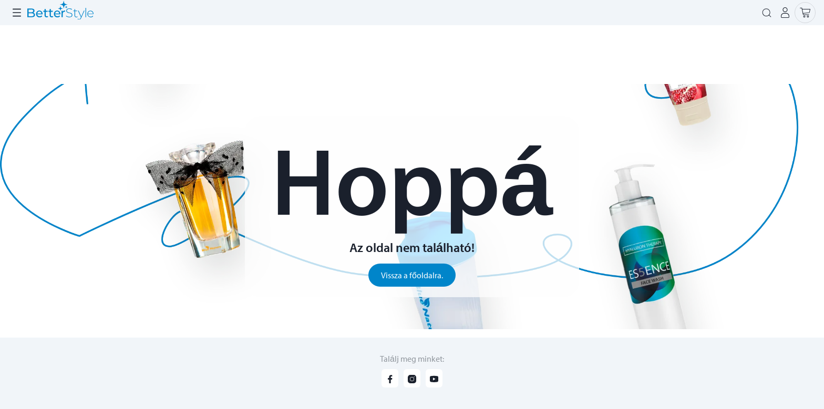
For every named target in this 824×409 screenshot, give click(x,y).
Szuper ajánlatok (456, 54)
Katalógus (323, 54)
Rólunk (21, 14)
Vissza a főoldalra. (412, 279)
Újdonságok (383, 54)
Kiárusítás (524, 54)
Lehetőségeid (72, 14)
